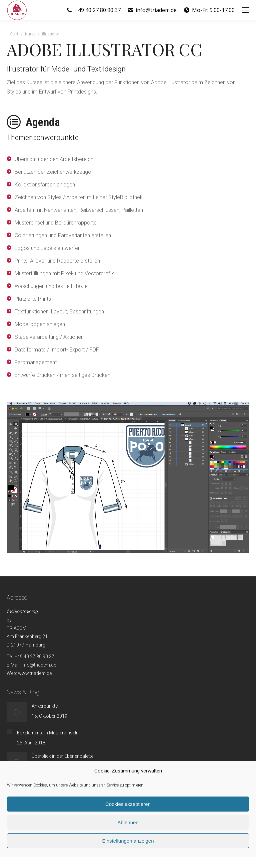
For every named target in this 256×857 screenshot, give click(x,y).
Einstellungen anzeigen (128, 841)
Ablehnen (127, 822)
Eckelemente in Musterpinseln (48, 732)
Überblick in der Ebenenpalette (62, 756)
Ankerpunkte (45, 706)
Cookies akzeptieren (128, 804)
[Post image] (17, 712)
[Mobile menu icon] (245, 10)
